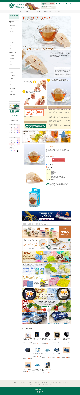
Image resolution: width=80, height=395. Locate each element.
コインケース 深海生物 (27, 369)
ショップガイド (37, 11)
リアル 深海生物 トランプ (36, 353)
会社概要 (29, 382)
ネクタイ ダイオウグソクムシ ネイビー (27, 355)
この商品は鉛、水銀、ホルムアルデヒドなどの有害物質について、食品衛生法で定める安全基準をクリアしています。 (59, 184)
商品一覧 (27, 11)
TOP (21, 11)
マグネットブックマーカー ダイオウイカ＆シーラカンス (37, 339)
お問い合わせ (57, 11)
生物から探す (13, 52)
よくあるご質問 (47, 11)
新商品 (14, 21)
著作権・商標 (65, 382)
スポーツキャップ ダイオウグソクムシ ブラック (46, 339)
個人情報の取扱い (45, 382)
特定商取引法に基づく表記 (56, 382)
